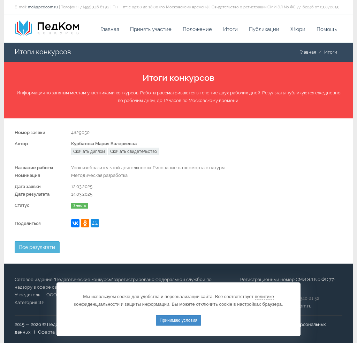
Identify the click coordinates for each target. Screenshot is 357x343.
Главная (109, 29)
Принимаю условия (178, 320)
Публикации (264, 29)
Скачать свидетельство (133, 151)
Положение (197, 29)
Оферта (46, 332)
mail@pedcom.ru (43, 7)
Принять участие (151, 29)
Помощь (327, 29)
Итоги (230, 29)
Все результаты (37, 247)
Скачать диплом (89, 151)
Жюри (297, 29)
